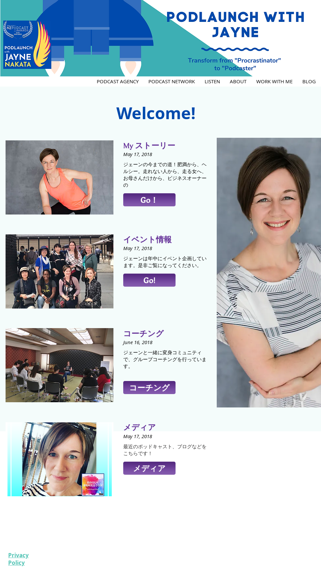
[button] (149, 199)
